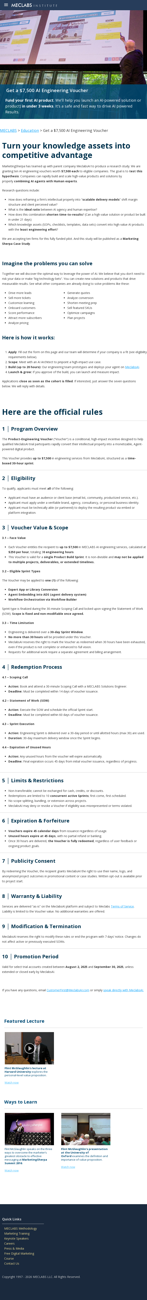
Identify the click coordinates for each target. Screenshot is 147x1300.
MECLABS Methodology (20, 1228)
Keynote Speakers (16, 1238)
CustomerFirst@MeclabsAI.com (68, 990)
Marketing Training (16, 1233)
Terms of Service (122, 906)
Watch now (12, 1170)
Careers (9, 1243)
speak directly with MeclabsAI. (123, 990)
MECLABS (8, 130)
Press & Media (14, 1248)
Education (30, 130)
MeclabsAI (132, 367)
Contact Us (11, 1263)
